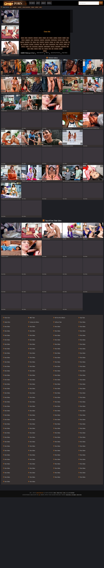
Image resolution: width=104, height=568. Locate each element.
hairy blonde (57, 46)
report (20, 60)
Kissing (34, 42)
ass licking (31, 44)
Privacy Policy (60, 492)
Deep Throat (27, 42)
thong (40, 48)
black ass (61, 44)
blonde (65, 44)
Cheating (65, 42)
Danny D (44, 50)
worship (60, 48)
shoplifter (19, 7)
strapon (32, 7)
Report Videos (64, 52)
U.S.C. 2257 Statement (70, 492)
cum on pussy (34, 46)
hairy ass (52, 46)
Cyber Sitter (79, 494)
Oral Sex (61, 42)
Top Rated (32, 3)
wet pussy (56, 48)
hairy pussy (63, 46)
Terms (54, 492)
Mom (38, 42)
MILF (47, 37)
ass (21, 44)
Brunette (59, 37)
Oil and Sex (42, 42)
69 (68, 42)
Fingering (22, 42)
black (57, 44)
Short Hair (47, 42)
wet (52, 48)
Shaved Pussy (36, 40)
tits (42, 48)
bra (68, 44)
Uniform (40, 37)
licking (32, 48)
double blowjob (47, 46)
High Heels (42, 40)
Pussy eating (47, 40)
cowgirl (27, 46)
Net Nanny (74, 494)
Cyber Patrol (68, 494)
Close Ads (47, 32)
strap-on (35, 48)
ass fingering (25, 44)
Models (49, 3)
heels (29, 48)
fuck (67, 46)
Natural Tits (30, 37)
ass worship (36, 44)
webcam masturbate (26, 7)
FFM (31, 42)
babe (41, 44)
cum (30, 46)
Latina (26, 37)
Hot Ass (23, 40)
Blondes (51, 37)
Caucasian (59, 40)
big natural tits (52, 44)
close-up (23, 46)
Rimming (51, 42)
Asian (68, 37)
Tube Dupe (58, 52)
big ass (47, 44)
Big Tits (22, 37)
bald (43, 44)
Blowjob (44, 37)
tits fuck (46, 48)
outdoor (36, 7)
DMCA (64, 492)
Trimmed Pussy (54, 40)
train (50, 48)
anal (10, 7)
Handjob (64, 37)
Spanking (55, 37)
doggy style (41, 46)
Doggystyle (28, 40)
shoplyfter (14, 7)
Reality (57, 42)
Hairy (32, 40)
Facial (67, 40)
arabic (40, 7)
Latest (38, 3)
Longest (43, 3)
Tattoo (64, 40)
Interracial (36, 37)
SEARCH (100, 3)
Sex (54, 42)
